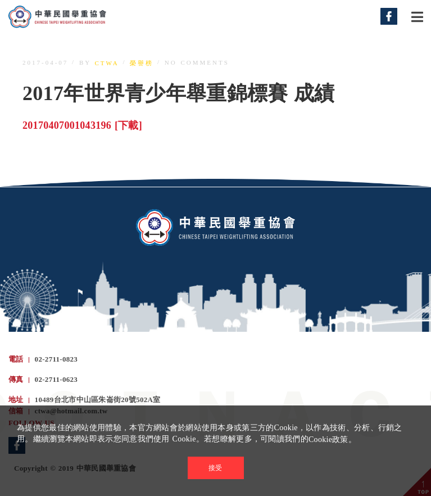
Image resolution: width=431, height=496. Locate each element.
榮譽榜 (141, 63)
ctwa (107, 63)
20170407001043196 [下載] (82, 125)
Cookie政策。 (332, 439)
